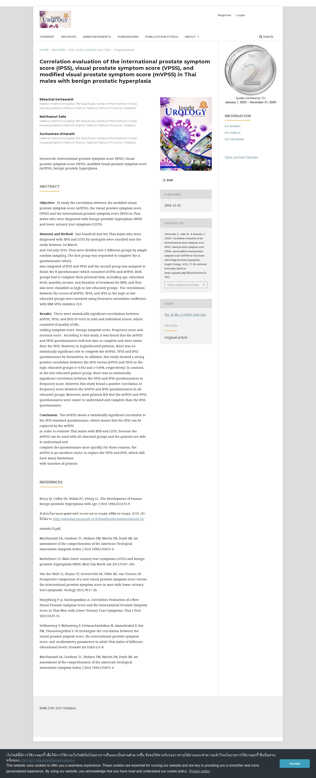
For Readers (232, 126)
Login (240, 15)
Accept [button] (295, 763)
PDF (169, 180)
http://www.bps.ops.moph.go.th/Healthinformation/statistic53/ (98, 519)
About (191, 36)
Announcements (97, 36)
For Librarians (234, 139)
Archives (68, 36)
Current (47, 36)
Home (44, 50)
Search (266, 36)
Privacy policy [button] (199, 771)
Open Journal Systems (241, 157)
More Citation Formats (183, 285)
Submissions (128, 36)
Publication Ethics (161, 36)
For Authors (232, 132)
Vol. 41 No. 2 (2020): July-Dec (89, 50)
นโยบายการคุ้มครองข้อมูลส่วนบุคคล (47, 760)
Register (224, 15)
